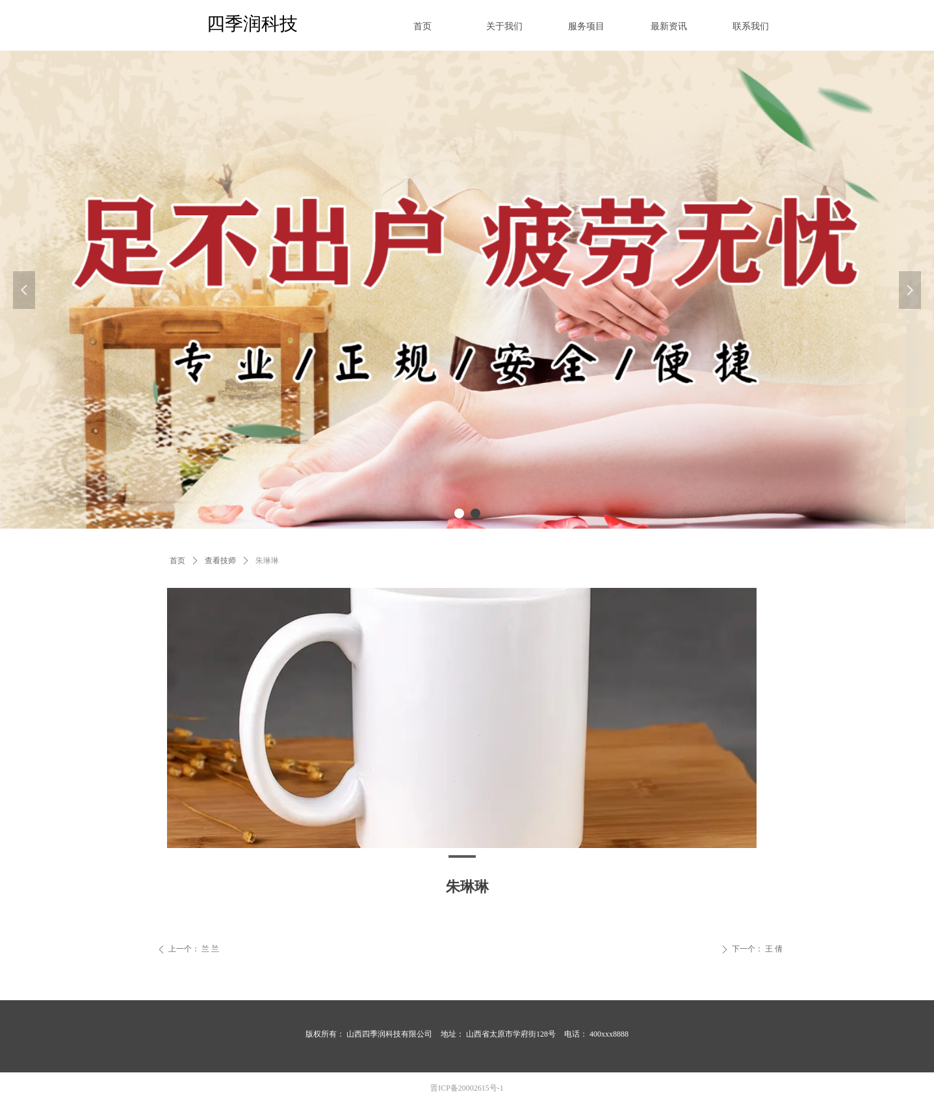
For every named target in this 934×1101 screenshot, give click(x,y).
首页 (177, 560)
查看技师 (220, 560)
